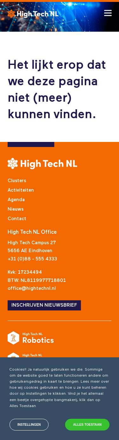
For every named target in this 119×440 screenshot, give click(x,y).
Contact (17, 218)
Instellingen (29, 424)
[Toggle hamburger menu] (108, 13)
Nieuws (15, 209)
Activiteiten (21, 190)
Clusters (17, 180)
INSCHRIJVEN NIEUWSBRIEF (44, 305)
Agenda (16, 199)
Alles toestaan (87, 424)
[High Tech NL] (33, 14)
